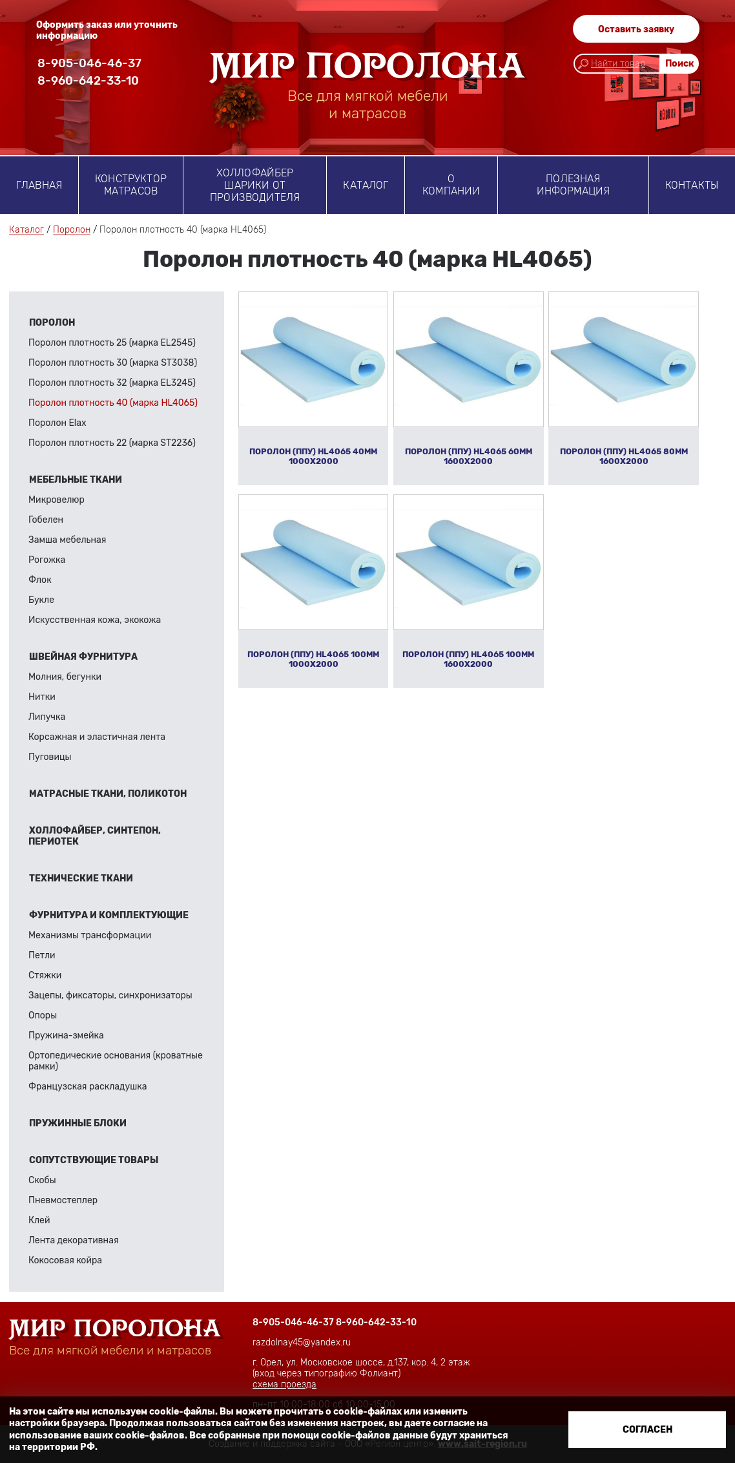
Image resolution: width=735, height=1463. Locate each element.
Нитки (42, 696)
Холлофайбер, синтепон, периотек (94, 836)
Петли (42, 955)
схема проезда (284, 1384)
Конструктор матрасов (131, 185)
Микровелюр (56, 499)
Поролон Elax (57, 422)
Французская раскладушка (87, 1086)
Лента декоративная (73, 1240)
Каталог (365, 185)
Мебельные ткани (75, 479)
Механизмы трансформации (89, 935)
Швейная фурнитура (83, 656)
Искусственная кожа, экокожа (94, 620)
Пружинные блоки (78, 1123)
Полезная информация (573, 185)
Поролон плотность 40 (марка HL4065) (113, 402)
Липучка (46, 716)
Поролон (71, 229)
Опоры (42, 1015)
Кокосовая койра (65, 1260)
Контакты (691, 185)
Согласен (647, 1429)
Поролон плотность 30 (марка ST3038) (112, 362)
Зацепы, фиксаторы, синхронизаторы (110, 995)
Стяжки (44, 975)
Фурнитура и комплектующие (109, 915)
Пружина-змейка (66, 1035)
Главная (39, 185)
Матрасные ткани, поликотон (108, 793)
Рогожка (46, 559)
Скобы (42, 1180)
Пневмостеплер (63, 1200)
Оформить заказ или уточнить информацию (107, 30)
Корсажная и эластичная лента (96, 737)
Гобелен (45, 519)
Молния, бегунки (64, 676)
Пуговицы (50, 757)
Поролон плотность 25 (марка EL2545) (112, 342)
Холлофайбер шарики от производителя (255, 185)
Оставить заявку (636, 29)
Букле (41, 600)
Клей (39, 1220)
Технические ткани (81, 878)
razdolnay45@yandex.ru (302, 1342)
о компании (451, 185)
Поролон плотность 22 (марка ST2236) (112, 442)
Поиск (679, 64)
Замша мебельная (67, 539)
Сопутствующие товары (93, 1160)
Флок (40, 579)
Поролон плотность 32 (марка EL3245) (112, 382)
